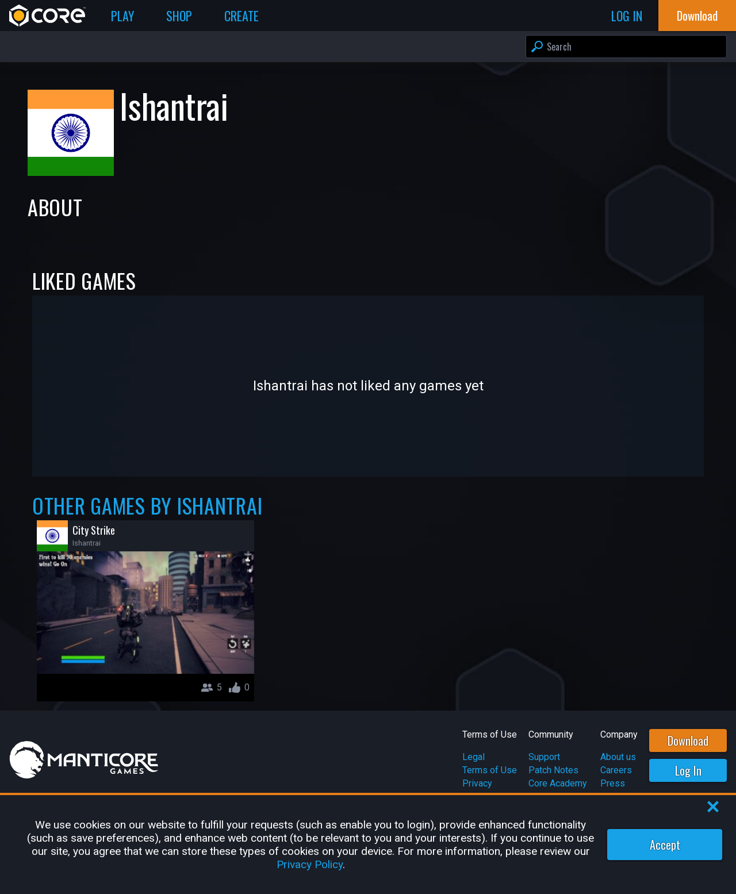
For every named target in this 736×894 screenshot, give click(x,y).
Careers (616, 770)
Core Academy (557, 783)
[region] (368, 844)
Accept (665, 844)
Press (612, 783)
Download (688, 740)
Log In (688, 770)
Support (544, 756)
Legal (473, 756)
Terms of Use (489, 770)
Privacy (477, 783)
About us (618, 756)
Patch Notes (553, 770)
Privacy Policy (310, 864)
